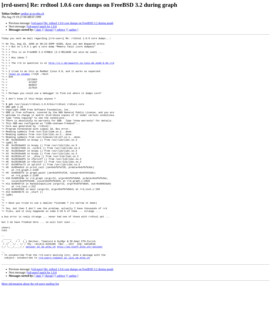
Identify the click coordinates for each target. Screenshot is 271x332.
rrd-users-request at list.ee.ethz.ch (64, 302)
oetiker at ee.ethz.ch (32, 13)
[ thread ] (48, 29)
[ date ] (39, 29)
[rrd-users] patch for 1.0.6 (42, 26)
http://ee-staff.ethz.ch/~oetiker (80, 288)
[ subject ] (61, 29)
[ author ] (72, 29)
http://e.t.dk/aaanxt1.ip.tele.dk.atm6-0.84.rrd (81, 68)
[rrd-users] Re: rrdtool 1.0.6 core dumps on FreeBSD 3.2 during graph (72, 23)
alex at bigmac (20, 81)
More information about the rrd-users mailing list (30, 328)
